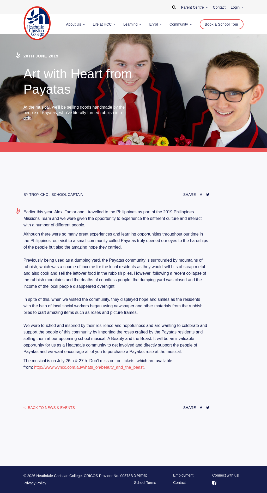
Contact (179, 482)
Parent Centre (194, 7)
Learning (132, 24)
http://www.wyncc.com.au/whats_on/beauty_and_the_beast (89, 367)
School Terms (145, 482)
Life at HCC (104, 24)
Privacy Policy (34, 483)
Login (237, 7)
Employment (183, 475)
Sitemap (140, 475)
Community (180, 24)
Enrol (155, 24)
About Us (75, 24)
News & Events (51, 408)
